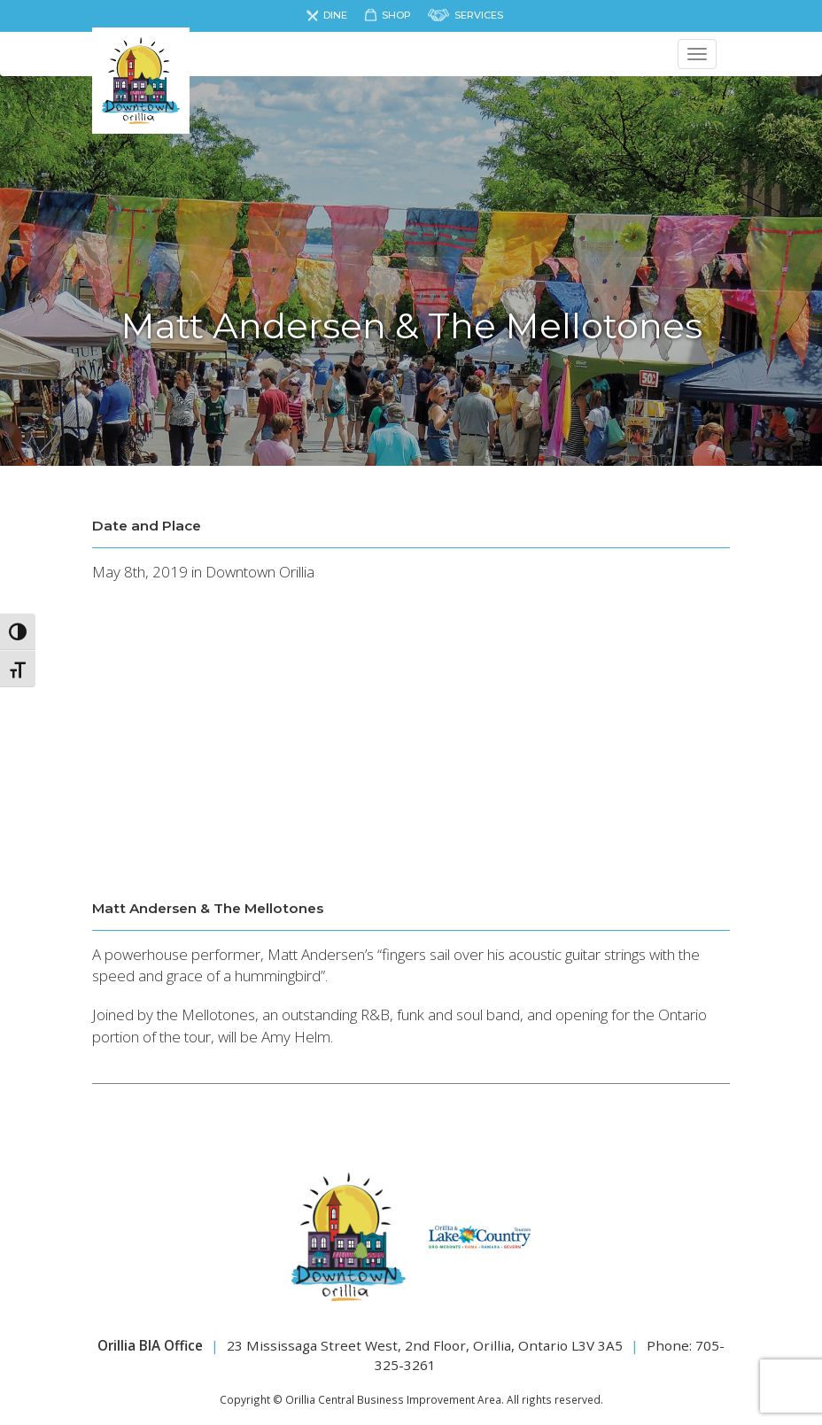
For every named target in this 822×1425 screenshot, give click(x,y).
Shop (396, 15)
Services (478, 15)
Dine (335, 15)
